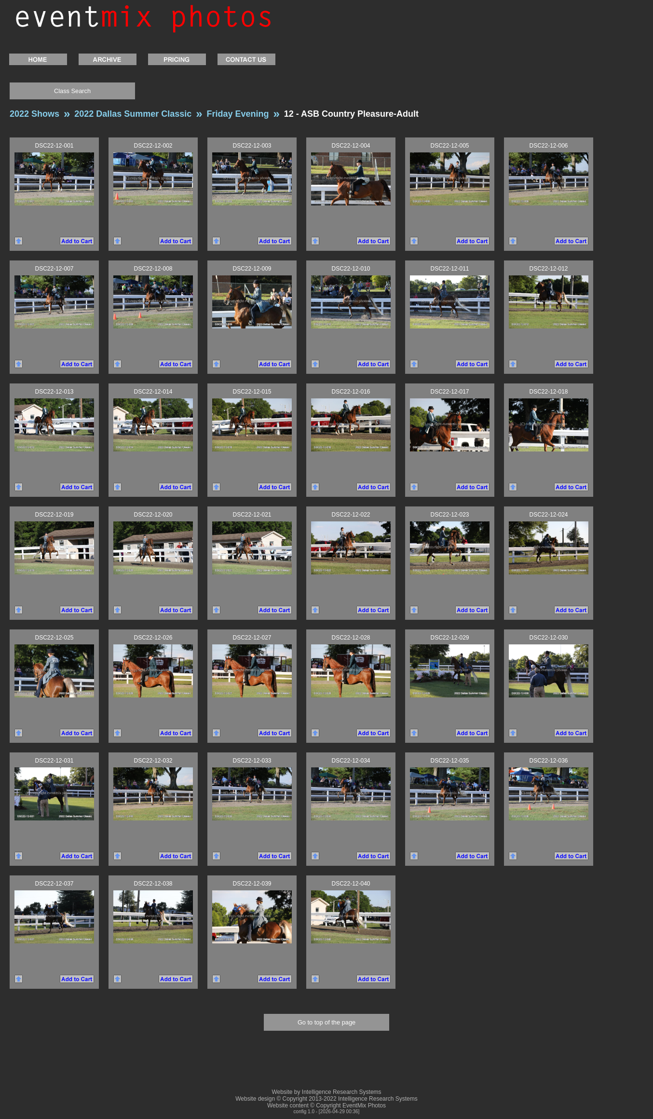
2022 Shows (34, 114)
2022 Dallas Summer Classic (132, 114)
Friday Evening (238, 114)
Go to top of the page (326, 1022)
